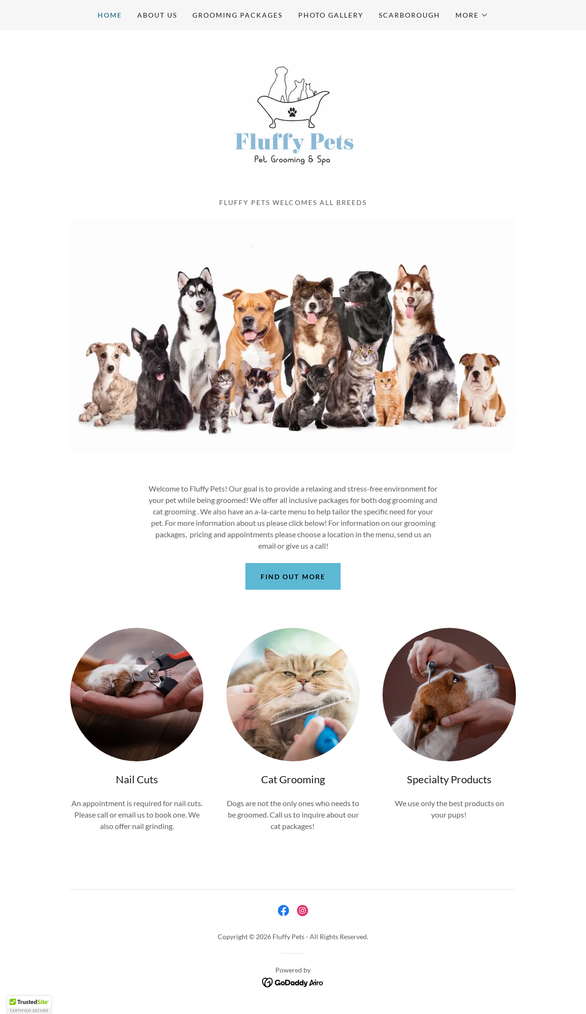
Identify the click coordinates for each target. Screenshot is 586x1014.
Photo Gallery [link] (331, 15)
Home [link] (110, 15)
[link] (293, 117)
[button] (471, 15)
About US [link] (157, 15)
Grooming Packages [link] (237, 15)
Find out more (293, 577)
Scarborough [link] (409, 15)
